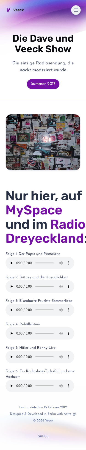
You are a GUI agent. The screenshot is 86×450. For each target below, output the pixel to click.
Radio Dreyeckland (46, 231)
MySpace (34, 210)
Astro (68, 414)
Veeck (15, 10)
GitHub (43, 436)
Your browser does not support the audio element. (40, 263)
